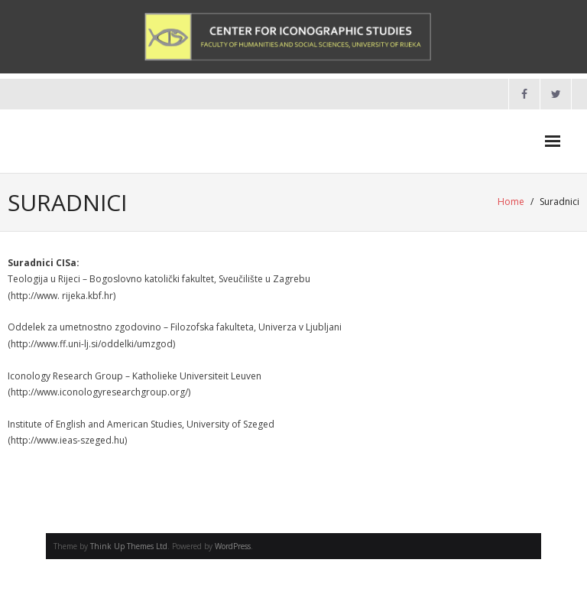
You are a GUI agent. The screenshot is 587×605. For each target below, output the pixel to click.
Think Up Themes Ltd (128, 546)
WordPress (233, 546)
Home (511, 201)
